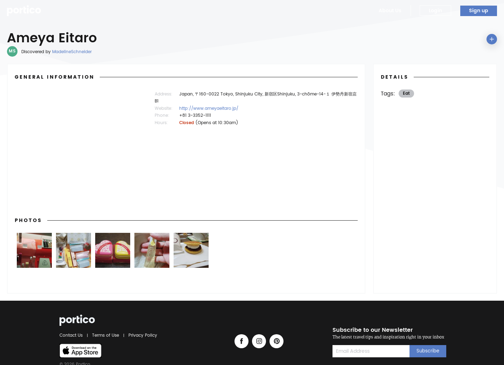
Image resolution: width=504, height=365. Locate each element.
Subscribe (427, 351)
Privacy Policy (141, 335)
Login (435, 11)
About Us (390, 11)
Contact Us (72, 335)
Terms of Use (105, 335)
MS (12, 51)
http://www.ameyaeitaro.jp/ (208, 108)
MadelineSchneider (72, 52)
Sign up (478, 11)
